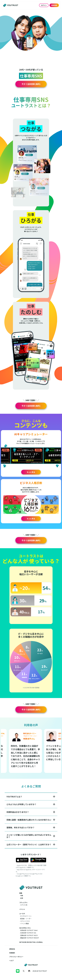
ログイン (43, 5)
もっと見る (31, 472)
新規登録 (54, 5)
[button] (31, 84)
